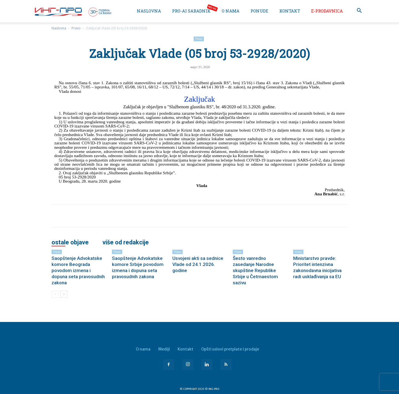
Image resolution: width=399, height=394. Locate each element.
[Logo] (72, 11)
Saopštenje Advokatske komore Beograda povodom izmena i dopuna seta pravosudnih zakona (78, 270)
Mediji (164, 349)
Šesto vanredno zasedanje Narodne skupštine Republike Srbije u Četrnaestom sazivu (255, 270)
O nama (230, 11)
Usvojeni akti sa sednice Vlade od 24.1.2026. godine (197, 264)
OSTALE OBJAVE (70, 242)
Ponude (259, 11)
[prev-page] (55, 294)
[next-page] (63, 294)
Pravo (76, 28)
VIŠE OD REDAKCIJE (126, 242)
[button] (359, 11)
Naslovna (149, 11)
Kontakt (289, 11)
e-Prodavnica (327, 11)
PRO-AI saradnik (191, 11)
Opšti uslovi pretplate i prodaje (230, 349)
